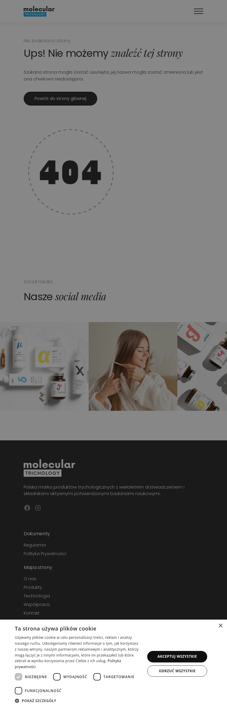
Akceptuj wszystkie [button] (177, 656)
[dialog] (113, 664)
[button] (78, 701)
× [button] (220, 626)
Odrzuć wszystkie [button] (177, 670)
